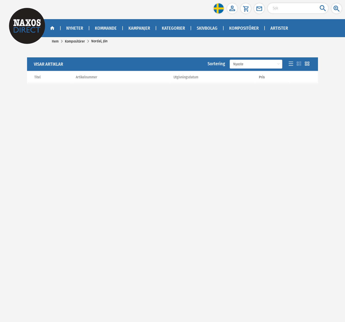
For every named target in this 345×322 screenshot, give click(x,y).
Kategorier (173, 28)
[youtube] (164, 248)
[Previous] (140, 183)
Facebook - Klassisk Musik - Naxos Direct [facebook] (174, 254)
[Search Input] (298, 8)
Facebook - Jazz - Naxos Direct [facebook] (167, 259)
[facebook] (153, 248)
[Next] (305, 183)
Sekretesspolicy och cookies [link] (83, 259)
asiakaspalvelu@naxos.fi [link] (251, 293)
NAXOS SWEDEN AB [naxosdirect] (231, 242)
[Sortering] (256, 89)
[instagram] (174, 248)
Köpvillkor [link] (72, 254)
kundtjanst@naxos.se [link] (242, 271)
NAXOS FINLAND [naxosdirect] (230, 282)
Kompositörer (244, 28)
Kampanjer (139, 28)
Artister (279, 28)
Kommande (106, 28)
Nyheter (74, 28)
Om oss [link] (70, 242)
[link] (55, 41)
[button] (219, 8)
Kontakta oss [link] (74, 248)
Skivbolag (207, 28)
